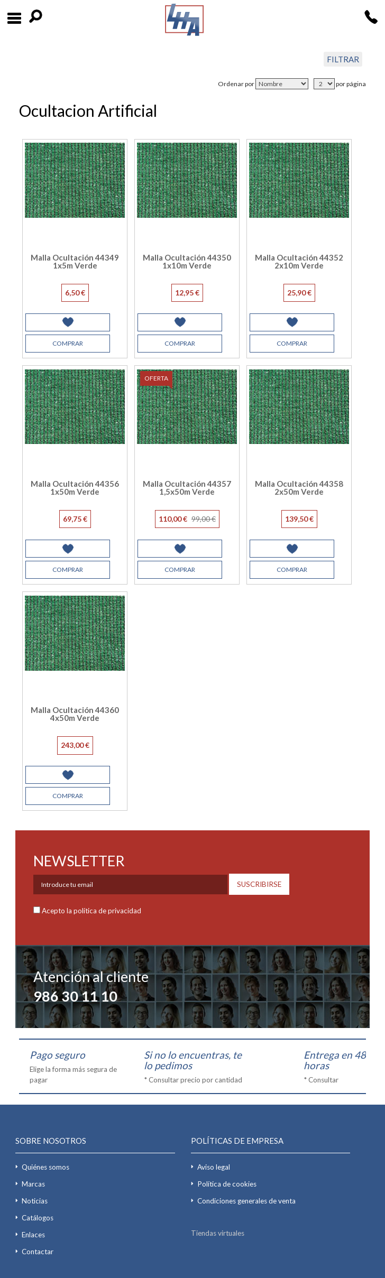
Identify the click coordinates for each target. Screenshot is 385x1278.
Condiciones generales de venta (246, 1201)
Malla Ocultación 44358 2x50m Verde (299, 487)
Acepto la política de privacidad (91, 910)
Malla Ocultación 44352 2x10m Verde (299, 261)
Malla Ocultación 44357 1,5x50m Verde (187, 487)
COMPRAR (67, 343)
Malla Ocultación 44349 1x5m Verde (75, 261)
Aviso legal (213, 1167)
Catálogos (37, 1218)
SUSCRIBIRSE (259, 884)
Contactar (37, 1251)
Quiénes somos (45, 1167)
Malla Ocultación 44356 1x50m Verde (75, 487)
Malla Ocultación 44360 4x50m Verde (75, 714)
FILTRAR (343, 59)
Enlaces (33, 1234)
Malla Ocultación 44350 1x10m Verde (187, 261)
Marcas (33, 1184)
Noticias (35, 1201)
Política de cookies (226, 1184)
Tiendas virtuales (217, 1233)
